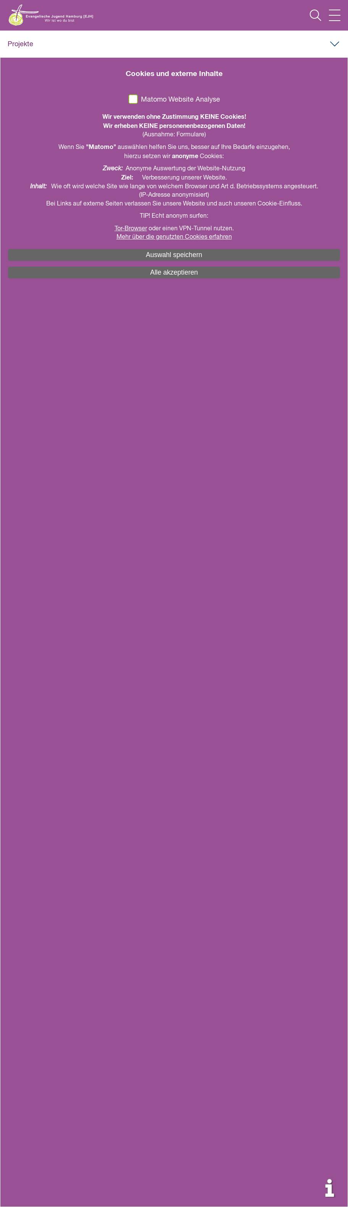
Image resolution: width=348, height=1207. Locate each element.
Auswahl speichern (174, 255)
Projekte (20, 44)
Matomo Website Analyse (180, 99)
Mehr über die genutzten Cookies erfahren (174, 237)
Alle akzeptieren (174, 272)
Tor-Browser (131, 229)
